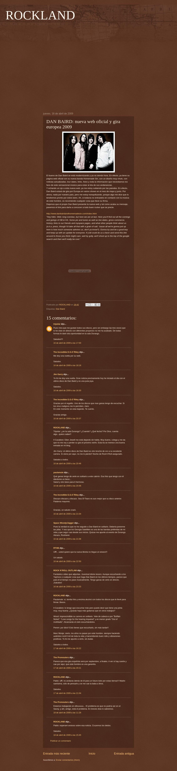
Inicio (92, 753)
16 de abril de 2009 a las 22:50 (67, 561)
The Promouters (61, 657)
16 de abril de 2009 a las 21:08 (67, 539)
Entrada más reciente (56, 753)
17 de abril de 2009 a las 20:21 (67, 668)
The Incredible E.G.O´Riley (66, 352)
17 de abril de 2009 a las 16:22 (67, 648)
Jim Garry (58, 374)
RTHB (56, 548)
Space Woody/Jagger (63, 523)
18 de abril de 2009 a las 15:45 (67, 735)
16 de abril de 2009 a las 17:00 (67, 343)
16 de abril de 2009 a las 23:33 (67, 586)
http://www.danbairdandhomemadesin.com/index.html (71, 213)
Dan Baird (60, 309)
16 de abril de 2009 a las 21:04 (67, 514)
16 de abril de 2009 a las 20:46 (67, 463)
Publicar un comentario (60, 741)
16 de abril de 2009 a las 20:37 (67, 418)
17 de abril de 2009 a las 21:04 (67, 693)
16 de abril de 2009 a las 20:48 (67, 486)
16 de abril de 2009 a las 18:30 (67, 390)
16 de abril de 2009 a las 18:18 (67, 365)
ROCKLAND (40, 15)
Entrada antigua (124, 753)
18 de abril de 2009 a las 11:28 (67, 712)
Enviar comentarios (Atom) (68, 760)
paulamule (58, 472)
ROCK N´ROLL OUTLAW (65, 570)
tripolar (56, 324)
